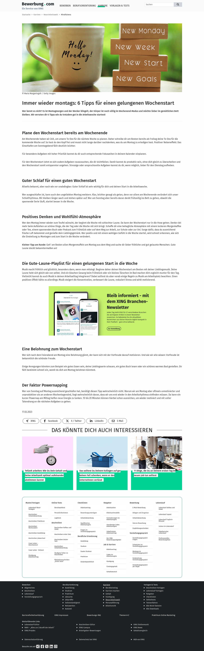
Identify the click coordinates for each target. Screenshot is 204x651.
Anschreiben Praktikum (37, 521)
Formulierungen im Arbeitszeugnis (113, 519)
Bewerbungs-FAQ (94, 615)
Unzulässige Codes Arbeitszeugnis (113, 525)
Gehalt (108, 593)
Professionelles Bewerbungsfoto (164, 539)
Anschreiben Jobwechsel (37, 538)
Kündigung (110, 561)
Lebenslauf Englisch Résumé (165, 520)
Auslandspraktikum (87, 562)
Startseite (26, 14)
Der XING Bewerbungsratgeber (114, 539)
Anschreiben (30, 590)
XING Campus (84, 627)
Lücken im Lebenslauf (166, 526)
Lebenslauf (29, 593)
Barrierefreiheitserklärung (33, 615)
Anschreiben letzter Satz (61, 540)
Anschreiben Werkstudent (33, 527)
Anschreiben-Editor (87, 624)
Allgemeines (30, 587)
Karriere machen (112, 590)
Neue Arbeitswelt (51, 14)
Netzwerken (70, 605)
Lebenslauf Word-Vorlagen (35, 508)
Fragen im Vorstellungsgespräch (88, 531)
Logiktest (57, 518)
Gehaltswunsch (112, 571)
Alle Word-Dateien (153, 605)
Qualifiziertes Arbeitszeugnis (86, 524)
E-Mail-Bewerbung (139, 507)
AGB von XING (139, 639)
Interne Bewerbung (139, 523)
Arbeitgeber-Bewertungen (90, 630)
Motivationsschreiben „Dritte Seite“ (61, 560)
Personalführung (112, 602)
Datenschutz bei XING (88, 639)
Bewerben (65, 5)
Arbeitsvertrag (85, 507)
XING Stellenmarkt (141, 624)
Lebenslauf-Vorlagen (154, 590)
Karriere (103, 5)
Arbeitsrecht (111, 605)
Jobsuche (69, 596)
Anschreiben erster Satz (62, 534)
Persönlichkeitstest (61, 513)
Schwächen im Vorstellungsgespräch (140, 545)
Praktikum (84, 556)
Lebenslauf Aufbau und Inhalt (167, 508)
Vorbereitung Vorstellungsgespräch (140, 559)
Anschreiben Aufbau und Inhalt (62, 528)
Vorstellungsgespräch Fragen (140, 539)
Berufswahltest (59, 507)
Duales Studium (86, 551)
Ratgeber (150, 593)
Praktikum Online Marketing (163, 615)
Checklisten (151, 596)
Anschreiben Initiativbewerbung (35, 515)
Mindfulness (66, 14)
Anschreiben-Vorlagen (155, 587)
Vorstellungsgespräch (33, 596)
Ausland (68, 608)
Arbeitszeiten (111, 507)
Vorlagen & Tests (119, 5)
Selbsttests (151, 599)
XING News (137, 627)
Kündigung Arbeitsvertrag (33, 556)
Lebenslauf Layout (165, 514)
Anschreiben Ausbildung (37, 533)
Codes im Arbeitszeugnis (112, 555)
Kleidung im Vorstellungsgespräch (140, 552)
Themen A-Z (124, 615)
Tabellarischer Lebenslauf (163, 532)
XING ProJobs (30, 630)
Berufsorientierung (84, 5)
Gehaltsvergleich (140, 630)
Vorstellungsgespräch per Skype (140, 566)
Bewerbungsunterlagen (89, 513)
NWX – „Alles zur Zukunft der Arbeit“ (39, 627)
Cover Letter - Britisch (36, 550)
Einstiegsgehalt (112, 566)
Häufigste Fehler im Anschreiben (61, 554)
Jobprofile (69, 599)
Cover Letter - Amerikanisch (33, 544)
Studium (83, 546)
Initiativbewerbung (87, 518)
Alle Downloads (152, 608)
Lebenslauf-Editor (32, 624)
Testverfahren (152, 602)
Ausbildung (84, 541)
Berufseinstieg (112, 587)
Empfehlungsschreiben (140, 528)
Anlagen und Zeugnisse (141, 513)
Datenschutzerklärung (34, 639)
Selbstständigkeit (72, 602)
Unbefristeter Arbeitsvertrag (111, 532)
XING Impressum (61, 615)
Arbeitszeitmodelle (113, 513)
